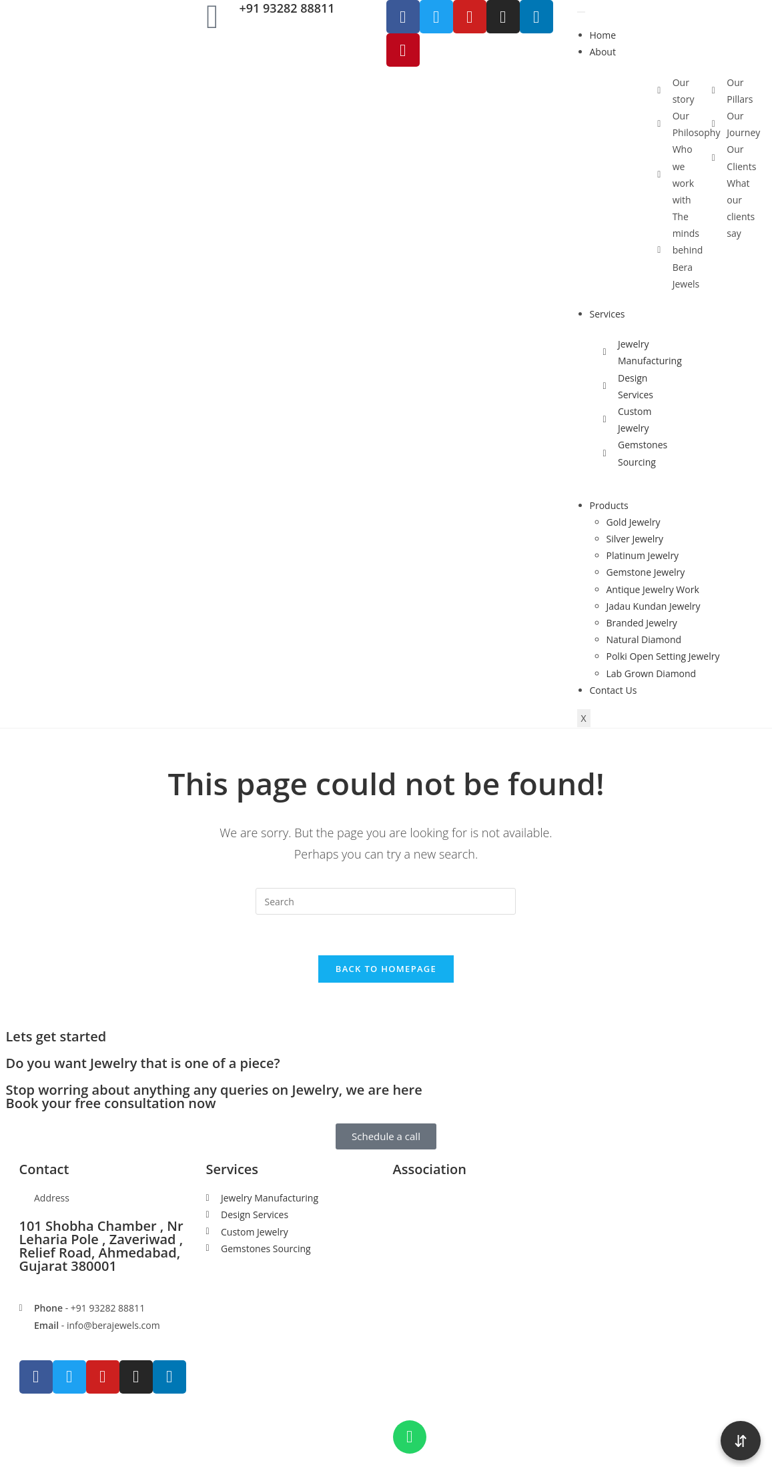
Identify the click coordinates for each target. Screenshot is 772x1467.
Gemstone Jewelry (646, 572)
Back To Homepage (386, 969)
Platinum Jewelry (643, 555)
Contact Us (613, 690)
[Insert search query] (386, 901)
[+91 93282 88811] (213, 16)
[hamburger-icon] (581, 12)
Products (609, 505)
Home (603, 35)
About (603, 51)
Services (607, 314)
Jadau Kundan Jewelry (654, 606)
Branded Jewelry (642, 622)
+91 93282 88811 (287, 8)
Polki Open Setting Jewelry (663, 656)
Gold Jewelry (634, 522)
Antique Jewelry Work (653, 589)
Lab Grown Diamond (652, 673)
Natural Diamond (644, 639)
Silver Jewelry (635, 538)
